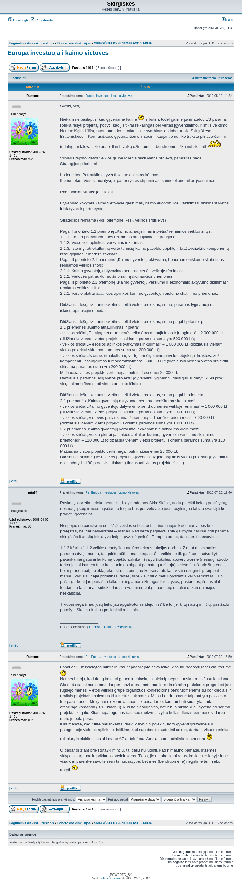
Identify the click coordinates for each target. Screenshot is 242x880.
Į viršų (13, 481)
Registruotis (42, 20)
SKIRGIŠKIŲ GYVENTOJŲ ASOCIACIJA (123, 43)
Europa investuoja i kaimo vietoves (58, 52)
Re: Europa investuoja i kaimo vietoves (112, 492)
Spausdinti (18, 78)
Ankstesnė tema (204, 78)
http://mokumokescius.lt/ (110, 627)
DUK (228, 20)
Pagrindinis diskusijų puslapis (31, 43)
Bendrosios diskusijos (74, 43)
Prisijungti (18, 20)
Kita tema (225, 78)
